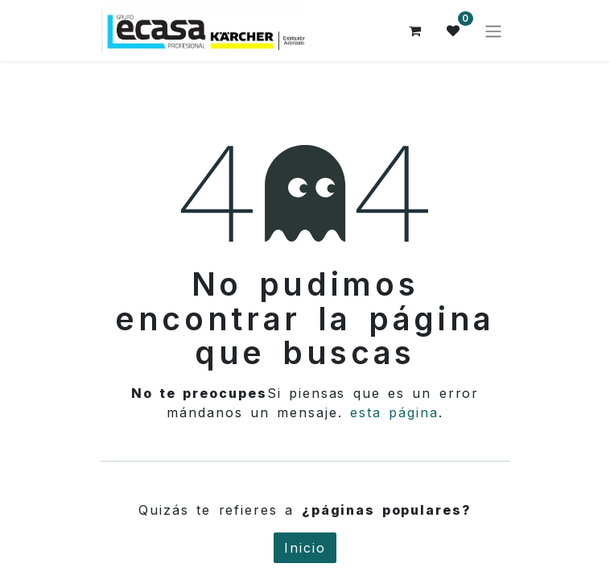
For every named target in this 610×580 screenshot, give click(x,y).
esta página (394, 412)
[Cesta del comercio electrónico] (415, 30)
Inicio (305, 548)
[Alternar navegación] (493, 30)
